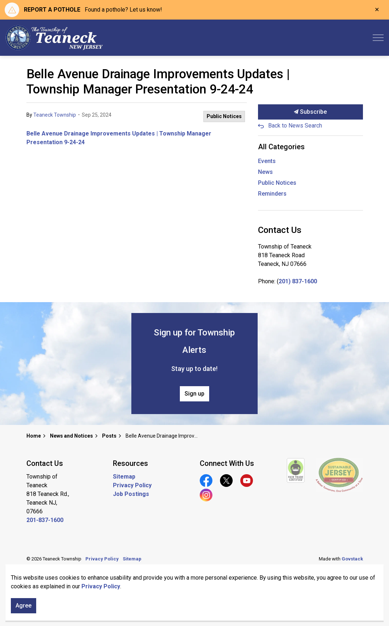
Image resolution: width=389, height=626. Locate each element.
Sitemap (124, 476)
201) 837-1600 (298, 281)
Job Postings (131, 494)
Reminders (272, 193)
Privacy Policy (132, 485)
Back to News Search (295, 125)
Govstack (352, 559)
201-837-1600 (44, 520)
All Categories (281, 146)
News (265, 171)
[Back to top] (194, 589)
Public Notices (224, 116)
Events (267, 161)
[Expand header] (378, 38)
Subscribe (310, 112)
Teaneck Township (54, 115)
